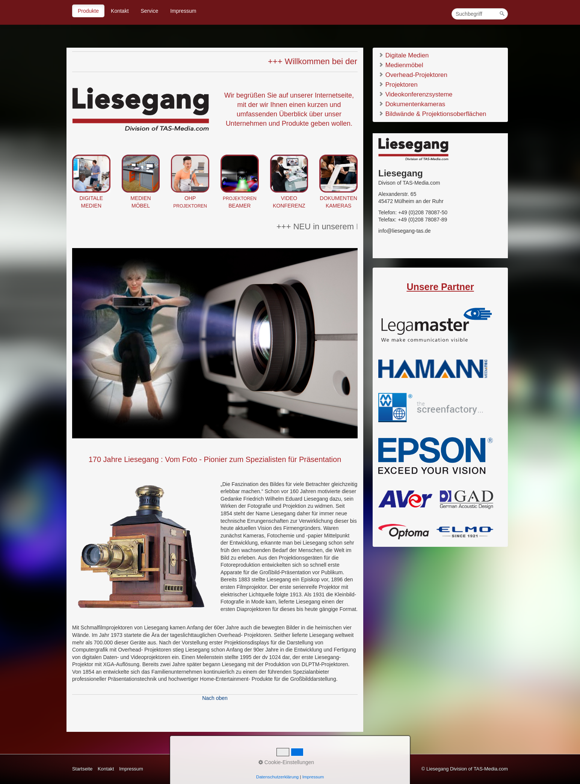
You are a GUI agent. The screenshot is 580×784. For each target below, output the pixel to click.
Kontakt (119, 11)
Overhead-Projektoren (412, 74)
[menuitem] (88, 11)
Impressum (183, 11)
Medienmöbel (400, 65)
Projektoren (397, 84)
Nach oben (215, 698)
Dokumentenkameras (411, 104)
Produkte (88, 11)
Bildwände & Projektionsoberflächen (432, 113)
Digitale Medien (403, 55)
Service (150, 11)
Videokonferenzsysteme (415, 94)
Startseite (82, 769)
